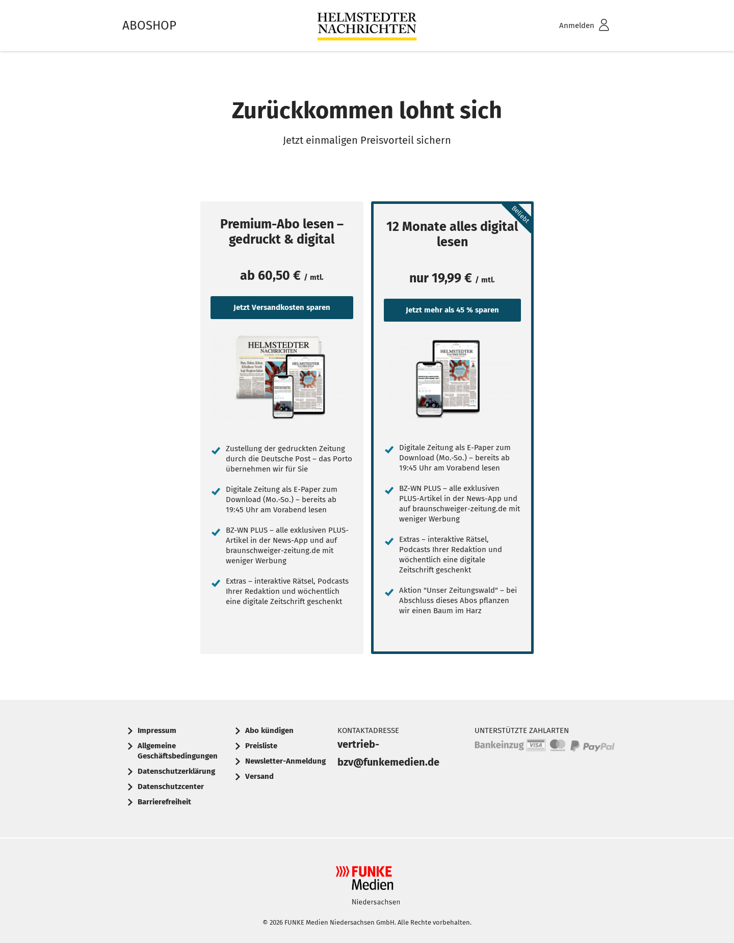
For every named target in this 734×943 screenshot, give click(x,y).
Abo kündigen (269, 730)
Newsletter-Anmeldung (285, 761)
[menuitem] (571, 25)
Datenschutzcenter (171, 786)
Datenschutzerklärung (176, 771)
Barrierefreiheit (164, 801)
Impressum (157, 730)
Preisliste (261, 745)
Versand (259, 776)
